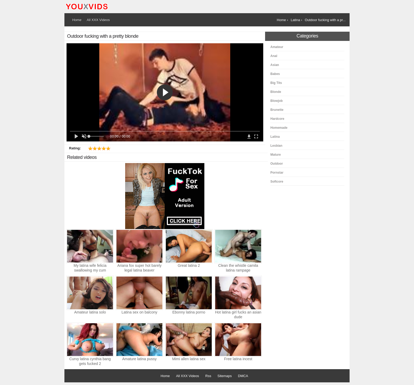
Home (165, 376)
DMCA (243, 376)
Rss (208, 376)
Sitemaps (225, 376)
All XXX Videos (187, 376)
